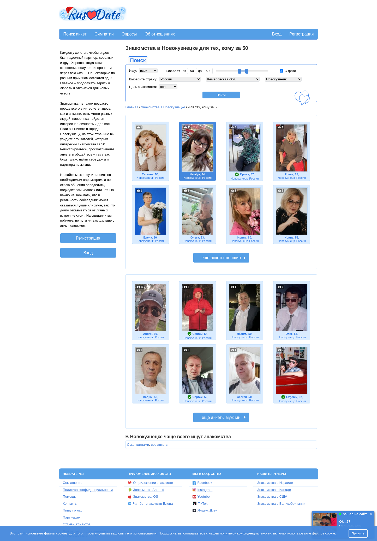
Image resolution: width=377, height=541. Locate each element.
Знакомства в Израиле (275, 483)
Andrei (147, 333)
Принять (358, 533)
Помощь (69, 496)
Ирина (244, 174)
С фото (288, 71)
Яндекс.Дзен (205, 510)
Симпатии (104, 34)
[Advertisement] (223, 14)
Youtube (201, 496)
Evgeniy (291, 397)
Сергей (197, 333)
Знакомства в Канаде (274, 490)
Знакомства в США (272, 496)
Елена (289, 174)
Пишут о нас (72, 510)
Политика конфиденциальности (88, 490)
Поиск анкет (75, 34)
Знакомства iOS (143, 497)
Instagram (203, 490)
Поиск (138, 60)
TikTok (200, 503)
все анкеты (159, 445)
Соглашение (72, 483)
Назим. (242, 333)
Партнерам (71, 517)
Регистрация (301, 34)
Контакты (70, 504)
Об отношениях (160, 34)
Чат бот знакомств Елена (150, 503)
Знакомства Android (146, 490)
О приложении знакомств (150, 483)
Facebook (202, 483)
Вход (277, 34)
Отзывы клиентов (77, 524)
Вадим (147, 397)
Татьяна (147, 174)
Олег (288, 333)
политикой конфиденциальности (245, 533)
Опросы (129, 34)
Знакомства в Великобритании (281, 504)
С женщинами (138, 445)
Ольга (194, 237)
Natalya (195, 174)
